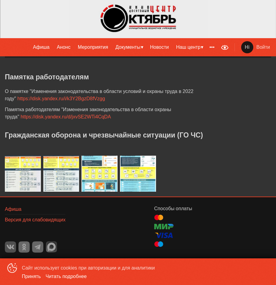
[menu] (109, 47)
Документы (127, 47)
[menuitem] (41, 47)
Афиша (41, 47)
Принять (31, 276)
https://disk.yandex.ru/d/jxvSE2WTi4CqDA (66, 116)
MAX (51, 247)
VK (10, 247)
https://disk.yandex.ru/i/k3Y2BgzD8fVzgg (61, 98)
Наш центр (188, 47)
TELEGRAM (37, 247)
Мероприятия (93, 47)
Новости (159, 47)
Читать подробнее (66, 276)
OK (24, 247)
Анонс (63, 47)
